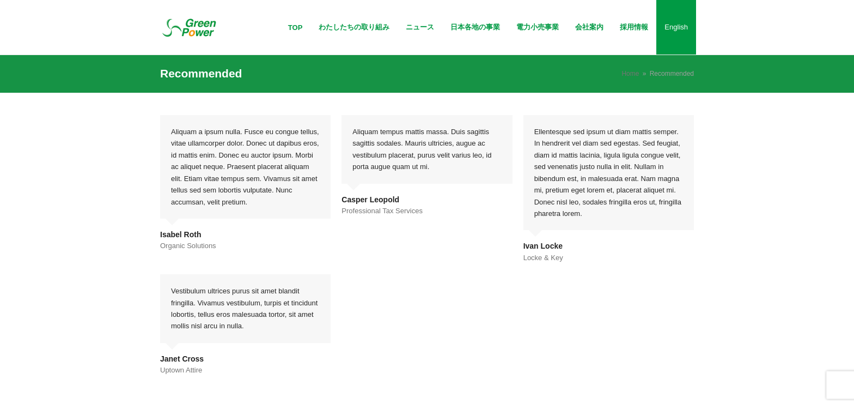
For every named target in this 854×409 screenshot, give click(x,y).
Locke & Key (543, 258)
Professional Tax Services (382, 211)
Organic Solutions (188, 246)
